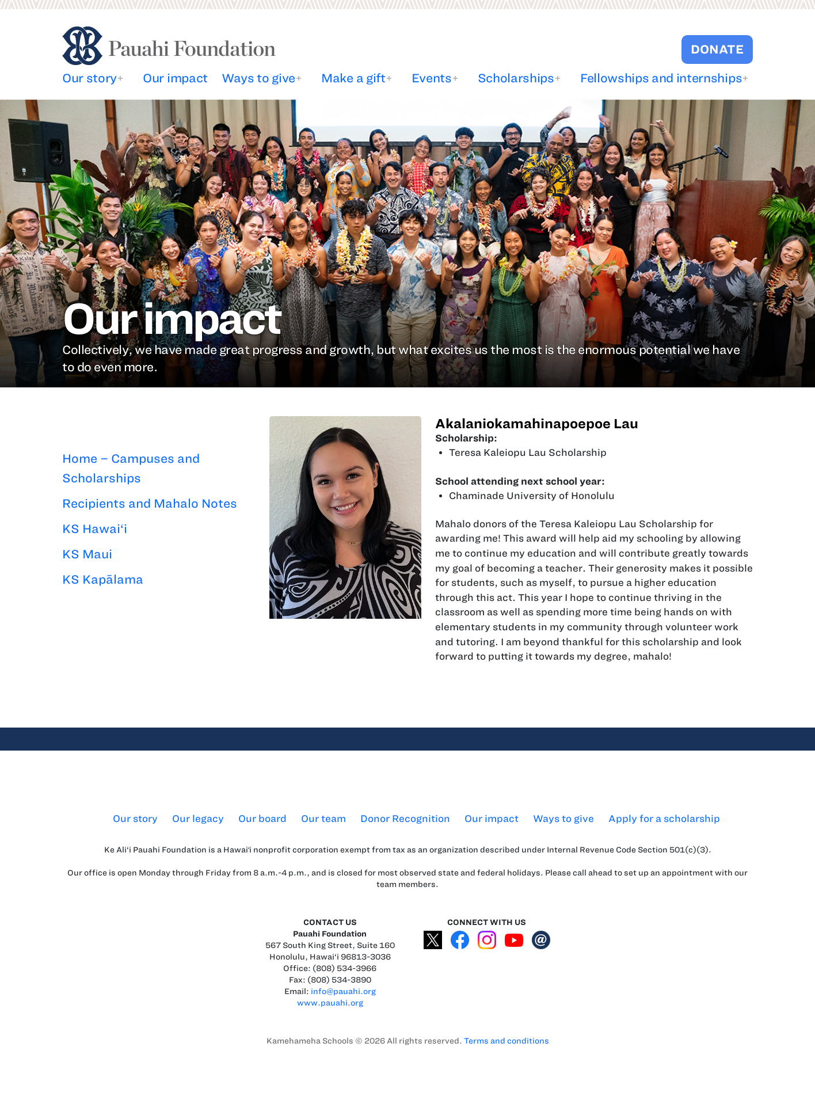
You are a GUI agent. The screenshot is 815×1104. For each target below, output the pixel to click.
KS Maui (87, 554)
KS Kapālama (102, 579)
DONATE (717, 49)
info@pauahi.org (343, 991)
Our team (323, 818)
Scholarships (516, 78)
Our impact (175, 78)
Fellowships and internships (661, 78)
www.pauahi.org (330, 1003)
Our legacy (198, 818)
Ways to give (258, 78)
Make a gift (353, 78)
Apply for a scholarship (664, 818)
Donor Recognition (405, 818)
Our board (262, 818)
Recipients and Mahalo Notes (149, 503)
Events (432, 78)
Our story (89, 78)
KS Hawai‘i (94, 528)
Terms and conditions (506, 1041)
